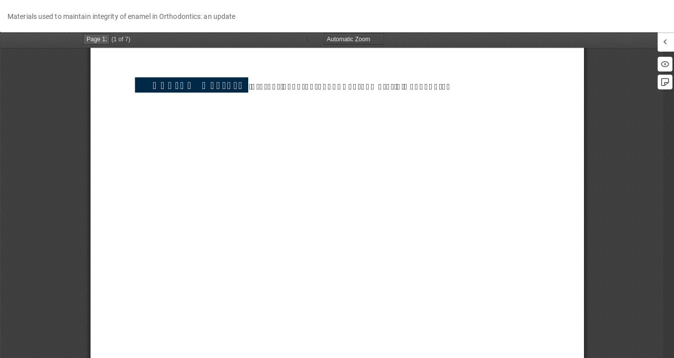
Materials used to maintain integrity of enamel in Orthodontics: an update (121, 16)
